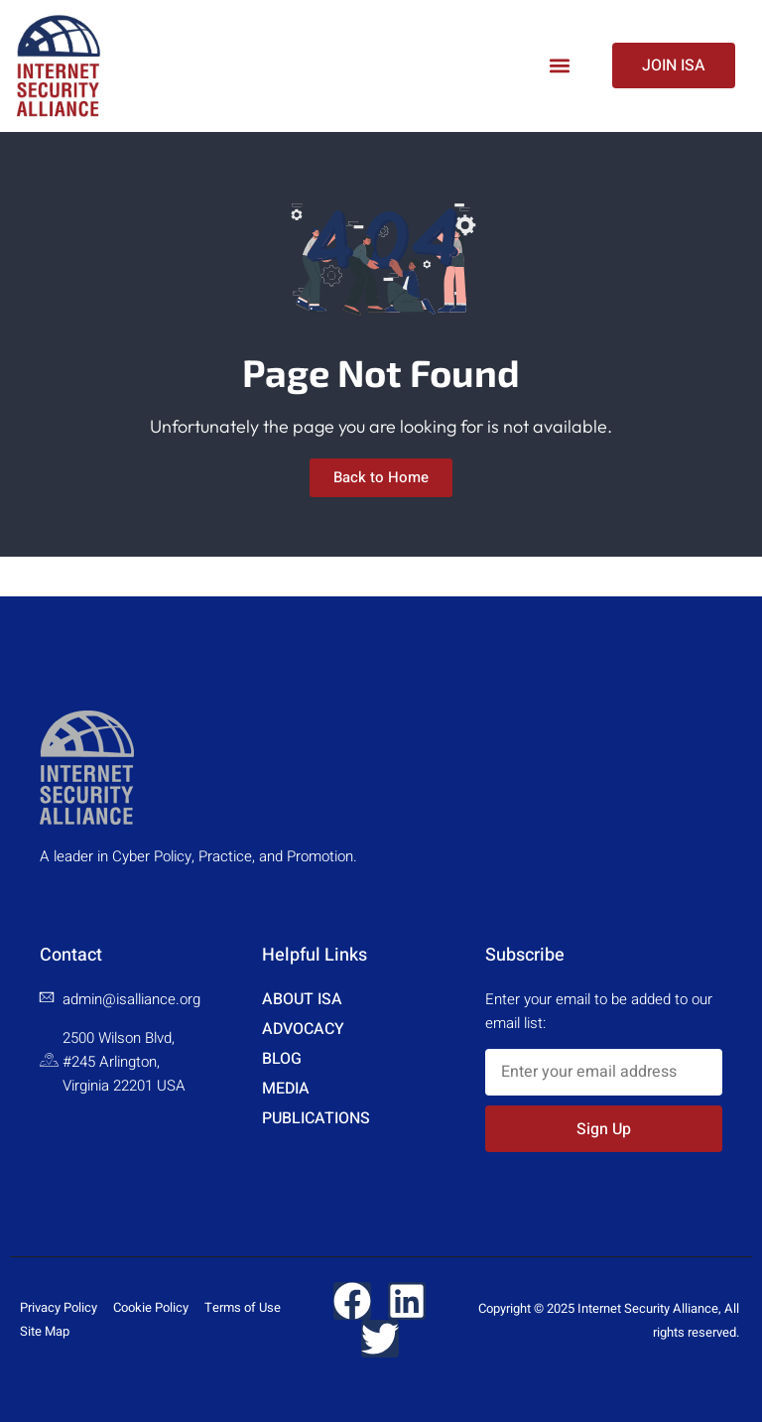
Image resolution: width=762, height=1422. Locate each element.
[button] (559, 66)
